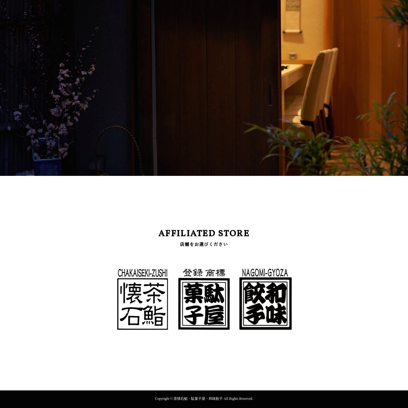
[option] (204, 88)
